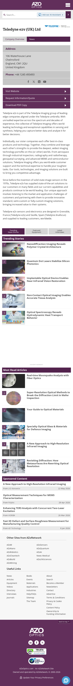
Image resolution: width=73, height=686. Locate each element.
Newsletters (52, 586)
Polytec (11, 502)
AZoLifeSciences (44, 559)
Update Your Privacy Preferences (36, 677)
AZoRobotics (12, 552)
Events (30, 579)
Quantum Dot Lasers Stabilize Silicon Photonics (48, 262)
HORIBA (11, 515)
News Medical (43, 555)
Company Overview (14, 39)
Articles (10, 579)
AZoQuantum (43, 548)
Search (49, 579)
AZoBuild (11, 559)
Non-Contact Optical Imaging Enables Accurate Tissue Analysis (49, 297)
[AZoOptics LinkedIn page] (30, 642)
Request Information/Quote (20, 98)
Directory (11, 590)
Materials (31, 583)
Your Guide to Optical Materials (45, 409)
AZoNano (11, 548)
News (9, 576)
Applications (32, 586)
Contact (50, 590)
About (49, 576)
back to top (64, 621)
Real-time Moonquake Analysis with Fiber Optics (48, 377)
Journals (10, 597)
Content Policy (53, 607)
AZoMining (12, 563)
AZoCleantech (13, 555)
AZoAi (39, 552)
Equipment (12, 583)
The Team (31, 601)
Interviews (11, 594)
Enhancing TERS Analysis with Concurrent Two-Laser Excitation (33, 509)
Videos (10, 586)
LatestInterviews (59, 231)
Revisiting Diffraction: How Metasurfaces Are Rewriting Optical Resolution (48, 463)
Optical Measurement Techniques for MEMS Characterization (28, 497)
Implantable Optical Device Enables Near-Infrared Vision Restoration (47, 279)
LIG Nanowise (14, 488)
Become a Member (55, 583)
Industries (31, 590)
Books (29, 576)
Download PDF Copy (16, 105)
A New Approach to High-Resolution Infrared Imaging (48, 445)
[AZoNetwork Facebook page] (36, 642)
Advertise (50, 594)
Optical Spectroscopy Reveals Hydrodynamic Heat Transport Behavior (45, 315)
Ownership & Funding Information (56, 612)
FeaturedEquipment (36, 231)
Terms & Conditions (55, 597)
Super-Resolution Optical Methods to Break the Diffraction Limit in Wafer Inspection (48, 395)
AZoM (9, 544)
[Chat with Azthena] (66, 680)
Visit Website (12, 91)
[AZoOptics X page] (42, 642)
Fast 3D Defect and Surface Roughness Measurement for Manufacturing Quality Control (36, 522)
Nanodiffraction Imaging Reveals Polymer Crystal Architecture (46, 245)
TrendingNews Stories (13, 231)
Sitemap (30, 597)
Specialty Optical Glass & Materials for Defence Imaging (47, 428)
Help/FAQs (31, 594)
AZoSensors (42, 544)
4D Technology (14, 528)
